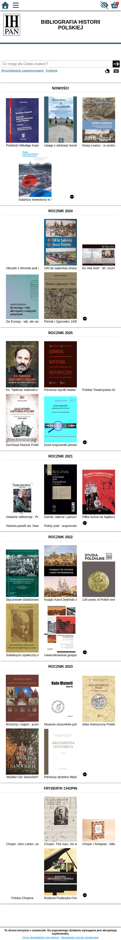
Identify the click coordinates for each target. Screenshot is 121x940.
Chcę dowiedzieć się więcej (40, 937)
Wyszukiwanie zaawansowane (22, 70)
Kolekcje (51, 70)
